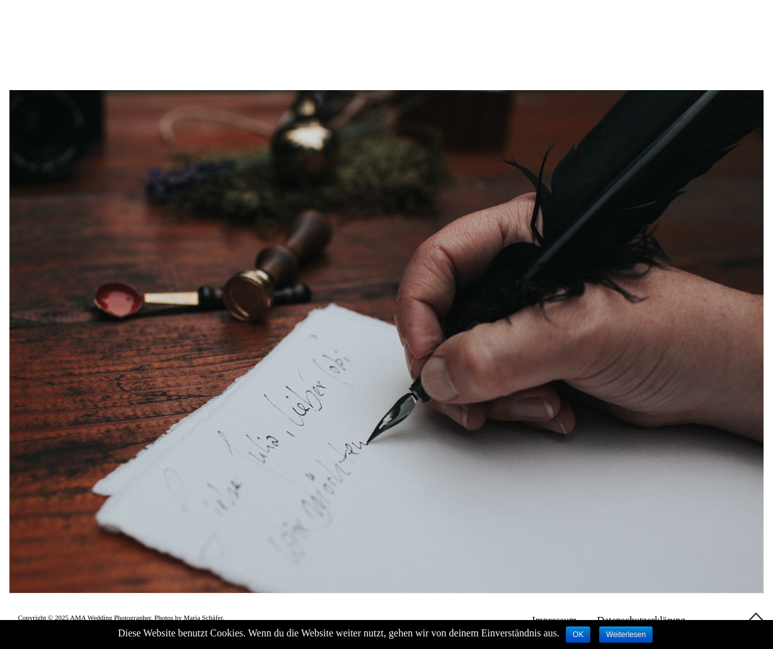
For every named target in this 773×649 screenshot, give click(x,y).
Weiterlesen (626, 634)
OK (578, 634)
